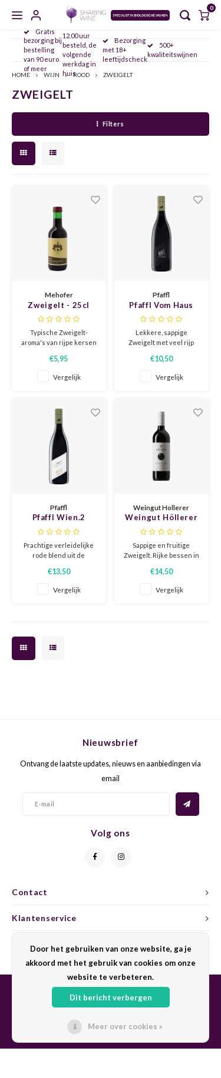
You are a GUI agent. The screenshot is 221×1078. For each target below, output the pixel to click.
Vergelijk (67, 377)
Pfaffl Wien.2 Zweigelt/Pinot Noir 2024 (59, 518)
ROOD (81, 74)
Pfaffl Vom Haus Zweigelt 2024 (161, 306)
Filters (110, 124)
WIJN (52, 74)
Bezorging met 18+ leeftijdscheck (125, 49)
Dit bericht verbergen (111, 997)
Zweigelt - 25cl (59, 305)
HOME (21, 74)
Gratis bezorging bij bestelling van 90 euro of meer (43, 50)
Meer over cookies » (125, 1026)
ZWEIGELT (118, 74)
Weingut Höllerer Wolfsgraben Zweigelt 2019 (161, 518)
